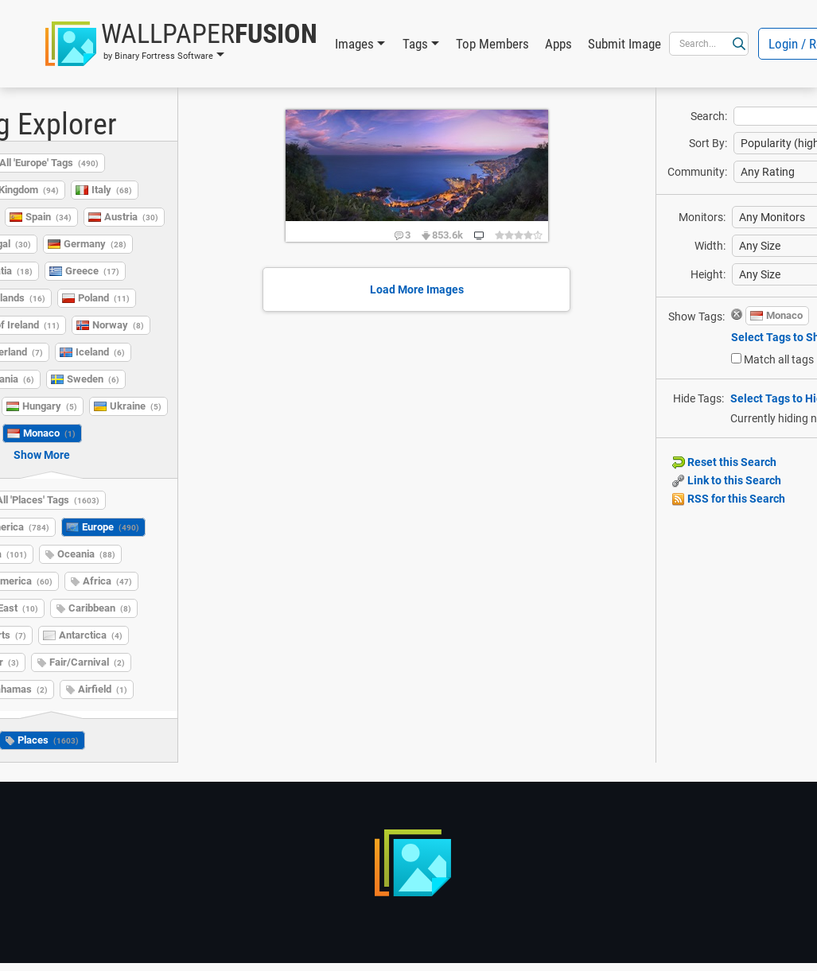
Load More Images (417, 289)
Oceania (86, 554)
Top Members (492, 44)
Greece (92, 271)
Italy (111, 190)
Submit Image (624, 44)
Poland (104, 298)
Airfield (102, 689)
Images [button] (354, 44)
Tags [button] (415, 44)
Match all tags (779, 359)
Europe (110, 527)
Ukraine (135, 406)
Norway (118, 325)
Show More (42, 455)
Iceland (100, 352)
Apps (558, 44)
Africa (107, 581)
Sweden (93, 379)
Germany (95, 244)
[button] (181, 44)
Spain (48, 217)
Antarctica (91, 635)
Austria (131, 217)
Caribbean (99, 608)
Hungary (49, 406)
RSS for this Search (728, 498)
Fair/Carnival (87, 662)
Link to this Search (726, 480)
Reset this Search (724, 462)
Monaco (49, 433)
